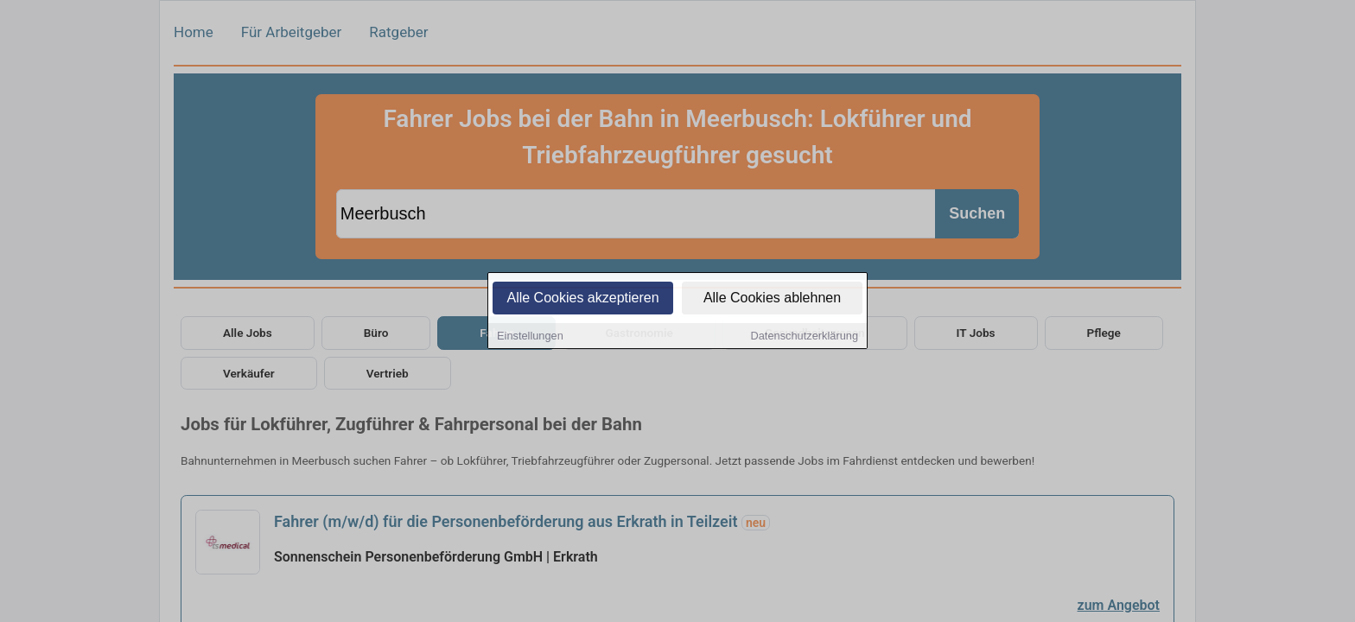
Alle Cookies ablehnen (772, 298)
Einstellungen (530, 336)
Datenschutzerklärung (804, 336)
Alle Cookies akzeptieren (582, 298)
